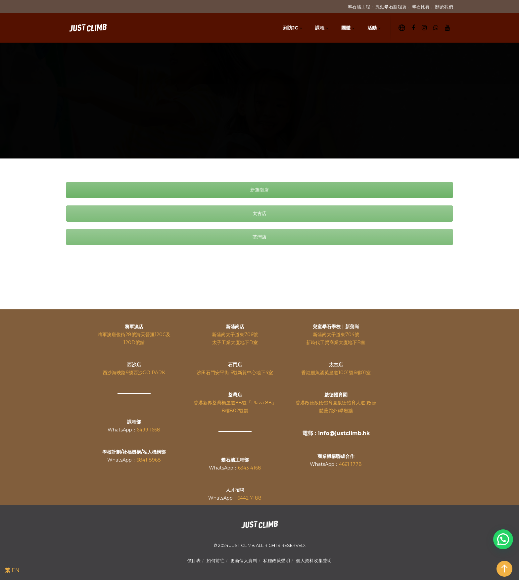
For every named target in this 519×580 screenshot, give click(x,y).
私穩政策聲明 (276, 560)
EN (16, 570)
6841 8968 (148, 460)
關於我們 (444, 6)
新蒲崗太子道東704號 (336, 334)
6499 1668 (148, 430)
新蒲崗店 (259, 190)
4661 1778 (350, 464)
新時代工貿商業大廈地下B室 (335, 342)
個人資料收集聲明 (314, 560)
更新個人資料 (243, 560)
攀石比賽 (421, 6)
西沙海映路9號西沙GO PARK (134, 373)
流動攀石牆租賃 (391, 6)
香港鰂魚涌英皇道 (319, 373)
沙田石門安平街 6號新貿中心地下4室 (235, 373)
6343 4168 (249, 468)
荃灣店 (259, 237)
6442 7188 (249, 498)
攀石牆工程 (359, 6)
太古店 (259, 213)
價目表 (194, 560)
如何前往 (215, 560)
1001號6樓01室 (354, 373)
